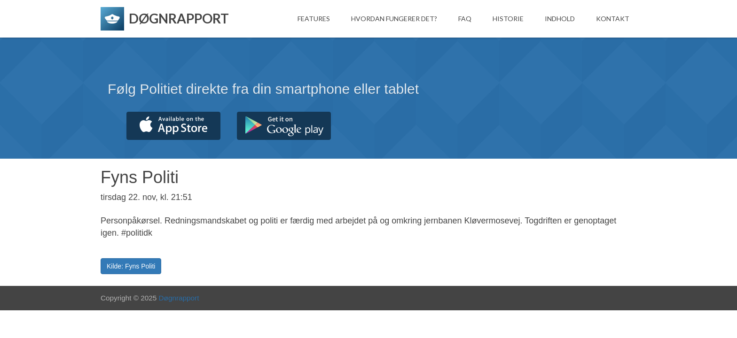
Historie (508, 19)
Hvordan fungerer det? (394, 19)
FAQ (464, 19)
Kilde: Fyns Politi (131, 266)
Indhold (560, 19)
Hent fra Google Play (284, 126)
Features (314, 19)
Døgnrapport (179, 298)
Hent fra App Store (173, 126)
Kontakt (612, 19)
